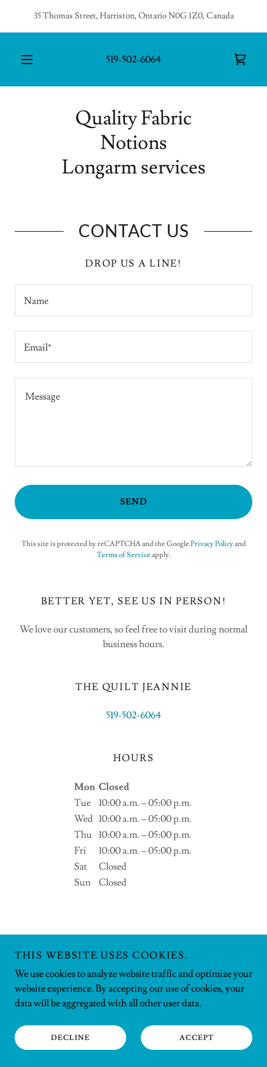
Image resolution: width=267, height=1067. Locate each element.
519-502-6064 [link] (133, 59)
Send (134, 501)
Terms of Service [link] (124, 555)
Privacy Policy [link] (211, 544)
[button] (27, 59)
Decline (70, 1037)
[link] (240, 59)
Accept (196, 1037)
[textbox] (133, 300)
